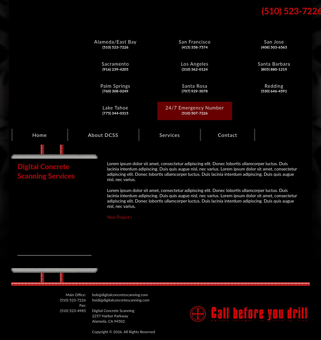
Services (169, 135)
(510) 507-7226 (195, 113)
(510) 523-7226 (115, 47)
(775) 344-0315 (115, 113)
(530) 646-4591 (274, 91)
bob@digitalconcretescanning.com (120, 294)
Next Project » (119, 217)
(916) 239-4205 (115, 69)
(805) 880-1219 (274, 69)
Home (39, 135)
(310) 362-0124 (195, 69)
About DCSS (103, 135)
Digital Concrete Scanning (38, 42)
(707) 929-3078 (195, 91)
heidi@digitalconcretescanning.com (120, 300)
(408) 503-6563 (274, 47)
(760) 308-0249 (115, 91)
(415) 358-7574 (195, 47)
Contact (227, 135)
